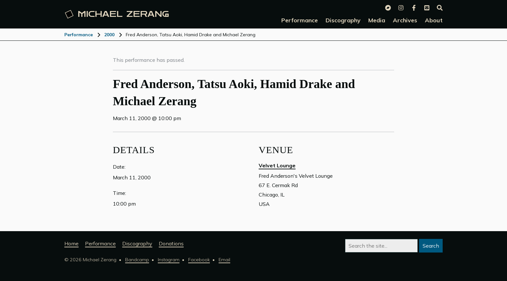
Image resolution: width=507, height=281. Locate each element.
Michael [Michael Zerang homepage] (117, 14)
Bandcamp (137, 260)
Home (71, 243)
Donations (171, 243)
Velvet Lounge (277, 165)
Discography (137, 243)
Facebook (199, 260)
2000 (109, 35)
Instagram (168, 260)
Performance (78, 35)
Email (224, 260)
